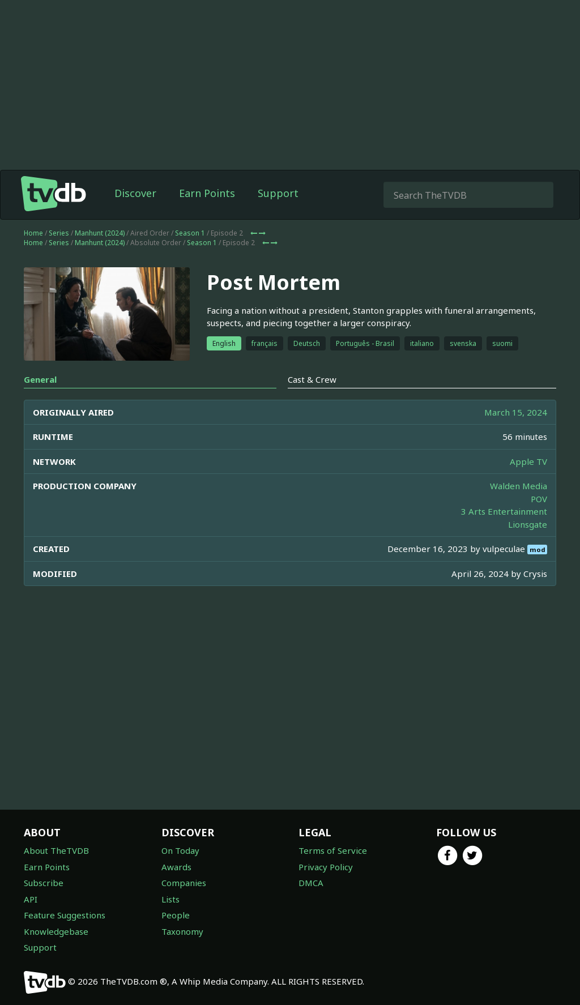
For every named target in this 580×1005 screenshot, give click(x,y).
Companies (183, 882)
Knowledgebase (56, 931)
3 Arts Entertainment (504, 511)
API (30, 899)
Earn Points (207, 193)
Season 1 (190, 233)
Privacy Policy (325, 867)
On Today (180, 850)
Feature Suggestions (64, 915)
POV (539, 498)
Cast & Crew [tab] (312, 379)
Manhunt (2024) (100, 233)
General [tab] (40, 379)
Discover (135, 193)
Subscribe (43, 882)
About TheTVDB (56, 850)
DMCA (310, 882)
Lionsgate (527, 524)
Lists (170, 899)
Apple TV (528, 461)
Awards (176, 867)
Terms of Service (332, 850)
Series (59, 233)
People (175, 915)
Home (33, 233)
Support (278, 193)
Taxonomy (182, 931)
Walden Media (518, 485)
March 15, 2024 (515, 412)
